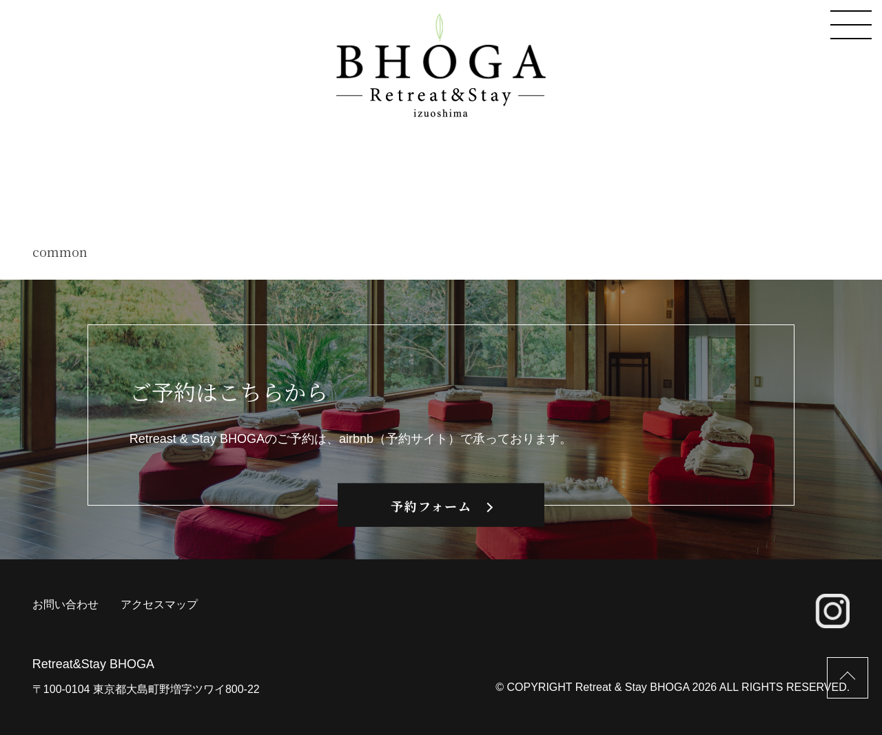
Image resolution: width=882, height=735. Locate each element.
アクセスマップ (159, 604)
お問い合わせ (65, 604)
